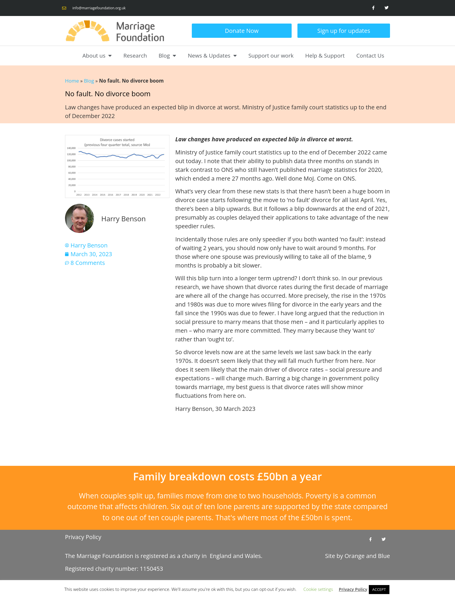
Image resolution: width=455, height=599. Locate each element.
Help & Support (325, 55)
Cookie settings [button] (318, 589)
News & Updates (212, 55)
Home (72, 80)
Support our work (271, 55)
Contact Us (370, 55)
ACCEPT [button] (379, 589)
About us (97, 55)
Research (135, 55)
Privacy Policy (83, 537)
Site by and (357, 556)
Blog (167, 55)
